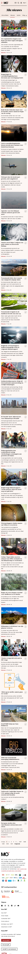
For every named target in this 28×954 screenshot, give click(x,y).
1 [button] (6, 841)
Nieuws (12, 15)
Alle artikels (4, 15)
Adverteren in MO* (6, 927)
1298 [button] (24, 841)
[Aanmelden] (21, 3)
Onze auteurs (5, 921)
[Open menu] (2, 3)
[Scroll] (26, 16)
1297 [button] (20, 841)
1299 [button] (3, 844)
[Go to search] (18, 3)
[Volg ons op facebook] (2, 905)
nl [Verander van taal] (24, 2)
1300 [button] (7, 844)
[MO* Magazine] (6, 3)
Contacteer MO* (5, 918)
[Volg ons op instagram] (5, 905)
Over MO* (4, 913)
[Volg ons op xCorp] (8, 905)
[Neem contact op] (15, 3)
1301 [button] (11, 844)
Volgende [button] (17, 844)
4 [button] (13, 841)
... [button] (17, 841)
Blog (23, 15)
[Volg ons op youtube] (18, 905)
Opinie (18, 15)
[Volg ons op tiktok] (15, 905)
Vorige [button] (3, 841)
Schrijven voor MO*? (7, 924)
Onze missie (4, 915)
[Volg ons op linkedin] (11, 905)
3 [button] (11, 841)
